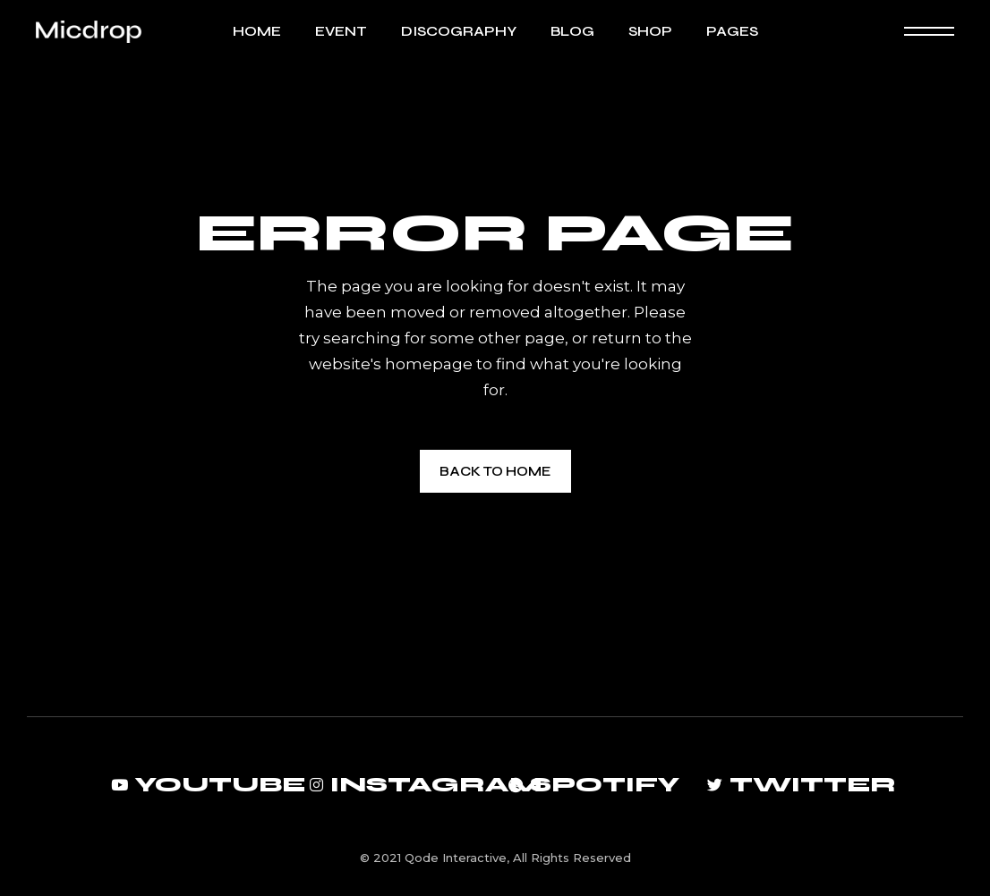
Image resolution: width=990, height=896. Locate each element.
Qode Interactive (456, 857)
